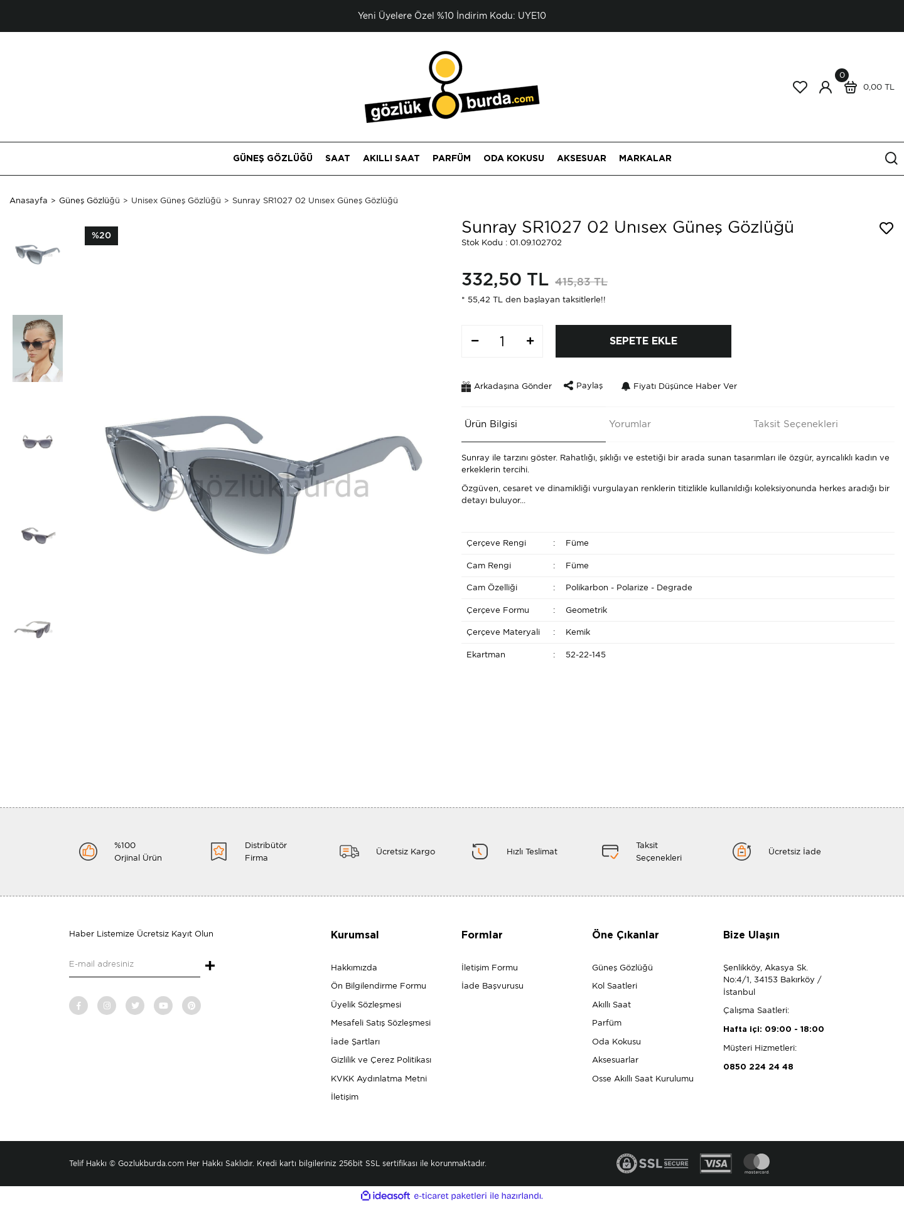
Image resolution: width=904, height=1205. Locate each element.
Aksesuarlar (615, 1059)
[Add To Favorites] (886, 228)
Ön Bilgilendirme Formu (378, 985)
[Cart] (866, 87)
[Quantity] (502, 341)
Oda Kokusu (616, 1041)
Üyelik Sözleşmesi (366, 1004)
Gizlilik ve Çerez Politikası (381, 1059)
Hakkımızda (354, 967)
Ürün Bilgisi (487, 421)
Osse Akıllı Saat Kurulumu (643, 1078)
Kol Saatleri (614, 985)
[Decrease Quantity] (474, 341)
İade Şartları (355, 1041)
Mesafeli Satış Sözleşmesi (381, 1022)
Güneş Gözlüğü (622, 967)
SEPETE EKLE (643, 341)
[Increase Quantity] (529, 341)
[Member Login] (825, 87)
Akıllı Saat (611, 1004)
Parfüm (607, 1022)
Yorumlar (627, 421)
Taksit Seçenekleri (792, 421)
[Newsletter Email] (134, 964)
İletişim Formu (489, 967)
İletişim (344, 1096)
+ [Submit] (210, 966)
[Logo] (452, 86)
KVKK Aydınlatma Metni (379, 1078)
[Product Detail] (101, 235)
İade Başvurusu (492, 985)
